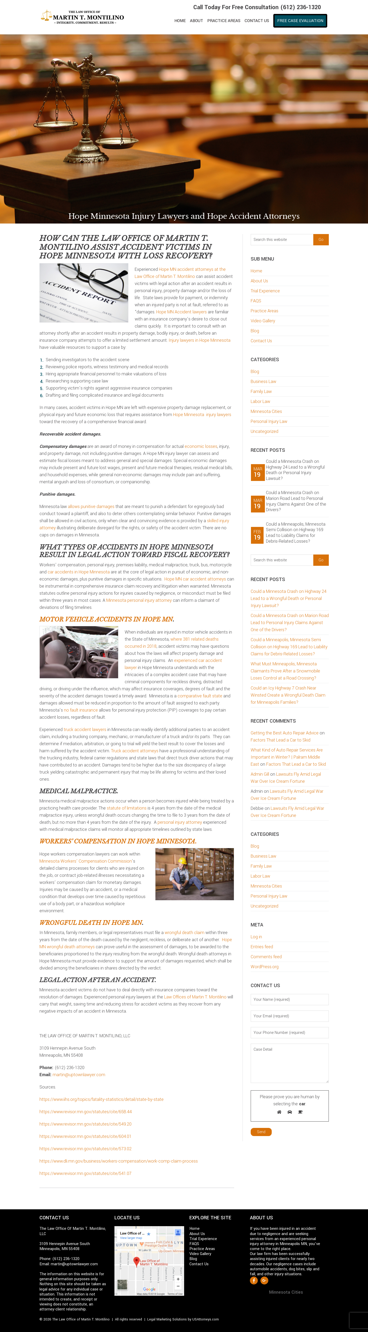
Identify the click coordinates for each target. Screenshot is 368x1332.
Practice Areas (264, 311)
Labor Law (260, 401)
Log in (256, 937)
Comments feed (266, 957)
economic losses (201, 446)
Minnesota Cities (266, 411)
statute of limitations (127, 808)
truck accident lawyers (85, 730)
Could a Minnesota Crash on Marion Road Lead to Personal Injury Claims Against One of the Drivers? (296, 501)
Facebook (254, 1280)
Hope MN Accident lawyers (181, 312)
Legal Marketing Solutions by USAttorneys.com (183, 1319)
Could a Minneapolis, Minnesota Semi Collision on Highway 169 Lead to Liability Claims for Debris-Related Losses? (295, 532)
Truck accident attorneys (134, 751)
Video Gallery (263, 321)
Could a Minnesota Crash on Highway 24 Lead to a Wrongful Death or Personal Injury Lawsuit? (295, 469)
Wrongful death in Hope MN (90, 922)
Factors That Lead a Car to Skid (280, 740)
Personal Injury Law (269, 421)
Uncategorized (264, 431)
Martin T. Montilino (85, 17)
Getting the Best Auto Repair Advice (285, 733)
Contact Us (261, 341)
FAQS (256, 301)
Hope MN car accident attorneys (195, 579)
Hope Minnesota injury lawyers (202, 415)
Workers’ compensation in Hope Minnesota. (118, 841)
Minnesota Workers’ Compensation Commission (85, 861)
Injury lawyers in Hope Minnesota (199, 340)
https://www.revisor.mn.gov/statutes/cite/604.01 (85, 1136)
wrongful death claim (184, 933)
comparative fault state (200, 696)
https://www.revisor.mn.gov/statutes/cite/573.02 (85, 1149)
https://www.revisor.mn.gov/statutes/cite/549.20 (85, 1124)
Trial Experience (265, 291)
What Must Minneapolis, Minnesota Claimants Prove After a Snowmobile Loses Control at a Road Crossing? (285, 671)
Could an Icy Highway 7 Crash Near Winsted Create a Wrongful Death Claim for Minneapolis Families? (288, 695)
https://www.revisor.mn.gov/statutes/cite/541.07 (85, 1173)
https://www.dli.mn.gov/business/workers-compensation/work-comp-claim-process (118, 1161)
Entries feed (262, 947)
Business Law (263, 382)
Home (256, 271)
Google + (264, 1280)
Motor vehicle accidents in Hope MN (106, 619)
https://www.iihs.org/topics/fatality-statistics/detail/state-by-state (101, 1099)
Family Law (261, 391)
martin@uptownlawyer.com (79, 1075)
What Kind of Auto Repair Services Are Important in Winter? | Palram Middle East (287, 757)
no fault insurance (81, 710)
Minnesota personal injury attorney (139, 600)
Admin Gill (260, 774)
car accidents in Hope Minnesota (79, 572)
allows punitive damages (91, 507)
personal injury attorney (180, 822)
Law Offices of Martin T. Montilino (195, 997)
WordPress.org (265, 967)
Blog (255, 331)
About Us (259, 281)
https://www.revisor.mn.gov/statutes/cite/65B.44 (85, 1112)
